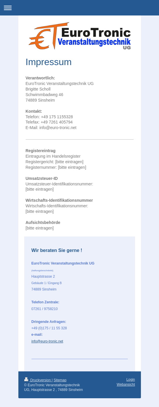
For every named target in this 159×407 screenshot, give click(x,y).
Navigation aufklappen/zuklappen (79, 7)
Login (130, 380)
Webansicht (126, 384)
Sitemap (60, 380)
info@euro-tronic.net (47, 341)
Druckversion (38, 380)
